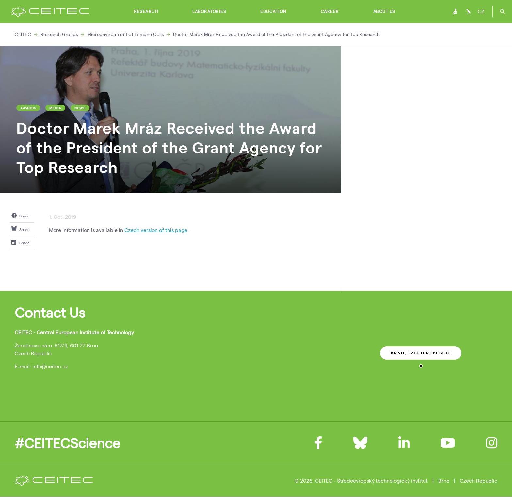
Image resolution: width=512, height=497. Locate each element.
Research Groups (59, 34)
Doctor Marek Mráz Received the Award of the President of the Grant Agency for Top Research (276, 34)
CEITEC (23, 34)
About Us (384, 11)
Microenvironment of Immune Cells (125, 34)
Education (273, 11)
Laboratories (209, 11)
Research (146, 11)
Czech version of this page (155, 230)
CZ (481, 11)
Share (20, 215)
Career (330, 11)
